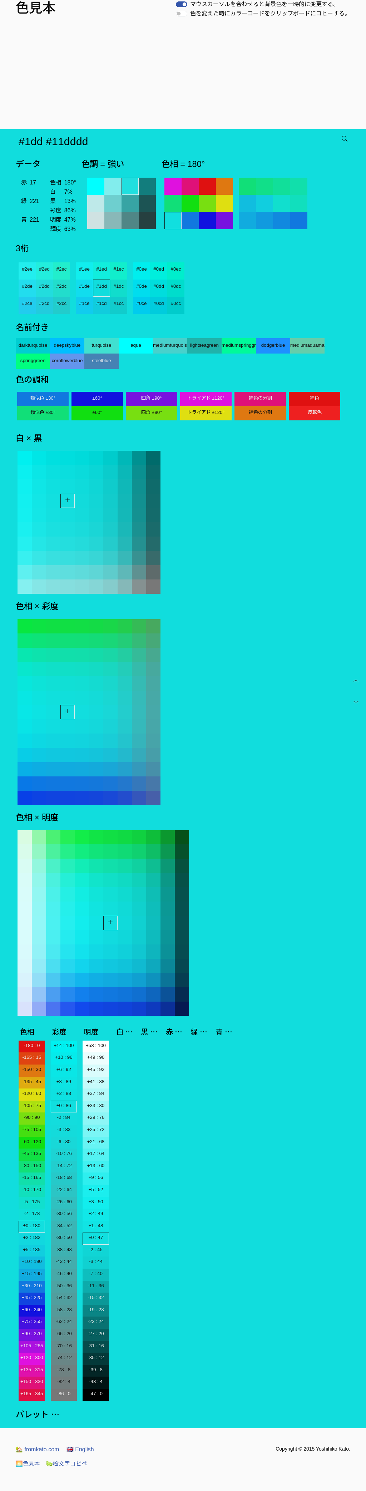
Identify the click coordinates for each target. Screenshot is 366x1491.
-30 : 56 (64, 1213)
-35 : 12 (96, 1357)
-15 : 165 (31, 1177)
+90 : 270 (32, 1333)
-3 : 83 (63, 1129)
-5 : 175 (32, 1201)
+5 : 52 (95, 1189)
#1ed (101, 269)
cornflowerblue (67, 360)
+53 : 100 (96, 1045)
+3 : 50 (95, 1201)
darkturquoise (33, 345)
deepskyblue (67, 345)
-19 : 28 (96, 1309)
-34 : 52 (64, 1225)
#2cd (44, 303)
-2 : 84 (63, 1117)
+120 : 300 (31, 1357)
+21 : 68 (96, 1141)
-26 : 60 (64, 1201)
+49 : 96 (96, 1057)
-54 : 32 (64, 1297)
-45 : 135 (31, 1153)
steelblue (101, 360)
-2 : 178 (32, 1213)
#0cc (176, 303)
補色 (314, 398)
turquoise (102, 345)
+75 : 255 (32, 1321)
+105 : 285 (31, 1345)
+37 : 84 (96, 1093)
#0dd (158, 286)
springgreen (32, 360)
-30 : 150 (31, 1165)
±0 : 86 (63, 1105)
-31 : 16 (96, 1345)
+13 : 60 (96, 1165)
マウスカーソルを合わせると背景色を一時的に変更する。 (264, 4)
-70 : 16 (64, 1345)
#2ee (27, 269)
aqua (135, 345)
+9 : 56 (95, 1177)
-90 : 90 (32, 1117)
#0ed (158, 269)
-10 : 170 (31, 1189)
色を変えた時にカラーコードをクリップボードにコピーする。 (270, 13)
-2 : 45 (96, 1249)
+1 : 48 (95, 1225)
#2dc (61, 286)
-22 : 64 (64, 1189)
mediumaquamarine (307, 345)
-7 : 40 (96, 1273)
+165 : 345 (31, 1393)
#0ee (141, 269)
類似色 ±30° (42, 398)
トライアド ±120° (205, 398)
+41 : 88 (96, 1081)
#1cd (102, 303)
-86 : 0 (63, 1393)
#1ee (84, 269)
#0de (141, 286)
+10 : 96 (64, 1057)
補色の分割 (260, 398)
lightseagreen (204, 345)
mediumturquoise (170, 345)
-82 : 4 (63, 1381)
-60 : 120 (31, 1141)
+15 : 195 (32, 1273)
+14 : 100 (64, 1045)
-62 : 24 (64, 1321)
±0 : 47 (96, 1237)
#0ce (142, 303)
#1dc (119, 286)
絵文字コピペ (66, 1464)
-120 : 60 (31, 1093)
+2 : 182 (32, 1237)
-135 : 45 (31, 1081)
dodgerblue (273, 345)
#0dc (176, 286)
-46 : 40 (64, 1273)
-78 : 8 (63, 1369)
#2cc (61, 303)
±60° (97, 398)
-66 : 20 (64, 1333)
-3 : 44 (96, 1261)
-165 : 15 (31, 1057)
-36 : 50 (64, 1237)
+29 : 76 (96, 1117)
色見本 (28, 1464)
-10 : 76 (64, 1153)
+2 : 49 (95, 1213)
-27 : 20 (96, 1333)
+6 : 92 (63, 1069)
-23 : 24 (96, 1321)
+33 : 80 (96, 1105)
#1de (84, 286)
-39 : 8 (96, 1369)
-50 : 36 (64, 1285)
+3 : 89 (63, 1081)
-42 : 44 (64, 1261)
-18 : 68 (64, 1177)
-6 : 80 (63, 1141)
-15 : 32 (96, 1297)
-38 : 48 (64, 1249)
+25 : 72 (96, 1129)
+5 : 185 (32, 1249)
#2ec (61, 269)
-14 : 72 (64, 1165)
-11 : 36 (96, 1285)
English (80, 1449)
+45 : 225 (32, 1297)
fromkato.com (37, 1449)
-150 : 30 (31, 1069)
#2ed (44, 269)
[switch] (181, 4)
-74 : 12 (64, 1357)
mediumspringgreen (239, 345)
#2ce (27, 303)
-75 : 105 (31, 1129)
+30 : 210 (32, 1285)
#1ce (84, 303)
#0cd (159, 303)
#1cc (119, 303)
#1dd (101, 286)
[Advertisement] (184, 75)
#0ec (176, 269)
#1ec (119, 269)
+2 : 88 (63, 1093)
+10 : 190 (32, 1261)
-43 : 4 (96, 1381)
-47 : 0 (96, 1393)
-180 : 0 (32, 1045)
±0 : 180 (31, 1225)
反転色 (315, 412)
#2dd (44, 286)
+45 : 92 (96, 1069)
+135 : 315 (31, 1369)
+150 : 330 (31, 1381)
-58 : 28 (64, 1309)
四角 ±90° (151, 398)
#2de (27, 286)
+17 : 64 (96, 1153)
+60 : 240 (32, 1309)
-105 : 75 (31, 1105)
